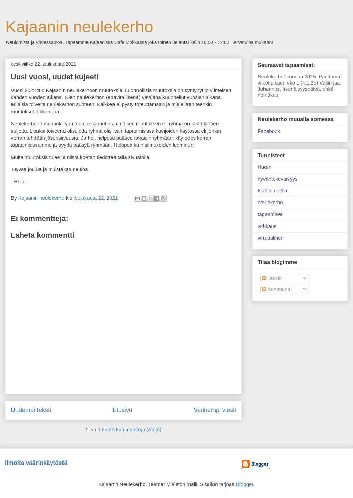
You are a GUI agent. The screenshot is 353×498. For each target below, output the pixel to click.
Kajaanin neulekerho (79, 27)
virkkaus (267, 226)
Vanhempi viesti (215, 410)
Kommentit (277, 289)
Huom (264, 167)
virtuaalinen (271, 238)
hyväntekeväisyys (278, 179)
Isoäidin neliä (272, 190)
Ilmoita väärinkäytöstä (36, 462)
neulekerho (270, 202)
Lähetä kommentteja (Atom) (130, 429)
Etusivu (122, 410)
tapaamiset (270, 214)
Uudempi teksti (31, 410)
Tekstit (272, 278)
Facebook (269, 131)
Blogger (244, 484)
